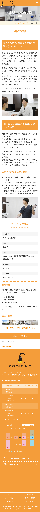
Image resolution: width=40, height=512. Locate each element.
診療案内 (30, 478)
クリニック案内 (30, 482)
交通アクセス (11, 448)
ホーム (10, 478)
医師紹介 (10, 486)
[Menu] (37, 3)
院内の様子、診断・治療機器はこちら (20, 328)
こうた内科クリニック (21, 23)
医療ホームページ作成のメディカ (26, 493)
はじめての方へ (10, 482)
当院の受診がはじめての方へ (17, 442)
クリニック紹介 (8, 322)
